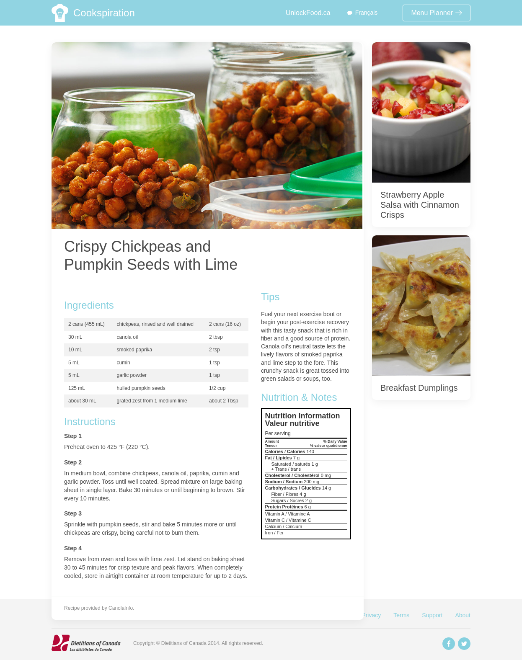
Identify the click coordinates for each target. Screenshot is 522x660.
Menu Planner (436, 12)
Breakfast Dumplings (419, 387)
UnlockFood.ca (308, 12)
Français (366, 12)
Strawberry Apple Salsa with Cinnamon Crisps (419, 204)
